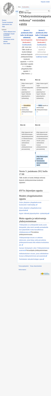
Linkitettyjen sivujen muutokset (9, 34)
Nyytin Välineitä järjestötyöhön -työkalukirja (33, 213)
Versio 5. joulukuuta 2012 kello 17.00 (41, 33)
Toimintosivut (7, 37)
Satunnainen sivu (7, 24)
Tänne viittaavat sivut (9, 31)
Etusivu (4, 20)
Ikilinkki (5, 41)
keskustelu (26, 42)
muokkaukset (26, 45)
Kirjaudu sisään (45, 2)
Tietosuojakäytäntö (24, 266)
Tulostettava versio (8, 39)
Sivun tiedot (6, 43)
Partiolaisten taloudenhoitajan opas (31, 259)
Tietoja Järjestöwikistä (36, 266)
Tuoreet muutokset (7, 22)
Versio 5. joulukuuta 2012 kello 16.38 (26, 33)
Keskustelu (25, 7)
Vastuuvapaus (22, 269)
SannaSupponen (26, 40)
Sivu (19, 7)
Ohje (3, 26)
